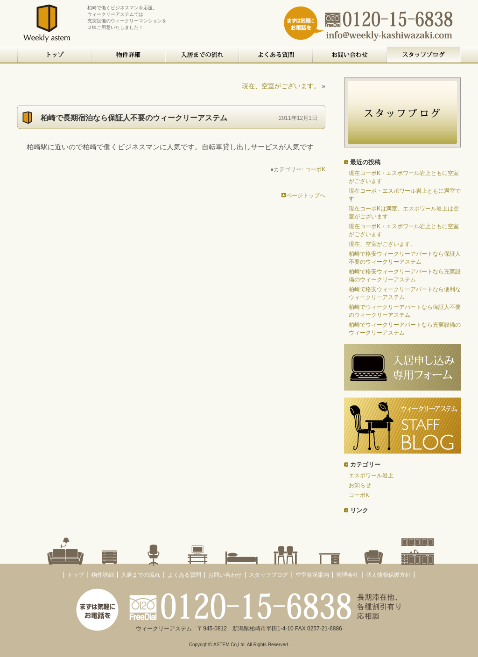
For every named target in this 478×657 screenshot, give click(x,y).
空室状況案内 (312, 575)
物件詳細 (129, 55)
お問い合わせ (350, 55)
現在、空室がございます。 (281, 86)
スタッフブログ (424, 55)
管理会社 (347, 575)
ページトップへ (303, 195)
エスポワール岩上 (371, 475)
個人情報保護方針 (388, 575)
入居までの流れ (202, 55)
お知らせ (360, 485)
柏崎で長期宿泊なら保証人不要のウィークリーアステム (134, 118)
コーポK (315, 169)
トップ (54, 55)
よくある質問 (276, 55)
